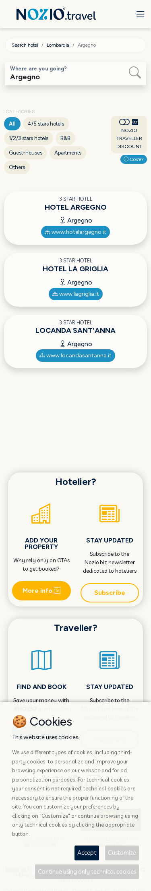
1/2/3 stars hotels (28, 138)
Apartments (67, 153)
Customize (122, 852)
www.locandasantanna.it (75, 355)
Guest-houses (25, 153)
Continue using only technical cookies (87, 871)
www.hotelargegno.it (75, 232)
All (12, 124)
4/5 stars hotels (46, 124)
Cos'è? (134, 159)
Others (17, 167)
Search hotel (25, 45)
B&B (65, 138)
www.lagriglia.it (75, 294)
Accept (86, 852)
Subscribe (109, 592)
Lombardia (58, 45)
